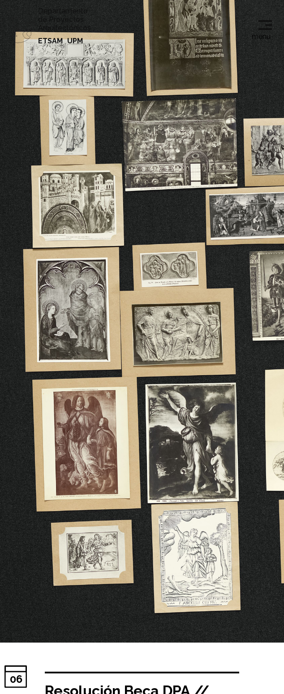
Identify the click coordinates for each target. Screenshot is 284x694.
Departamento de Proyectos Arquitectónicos (64, 19)
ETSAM (50, 41)
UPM (75, 41)
